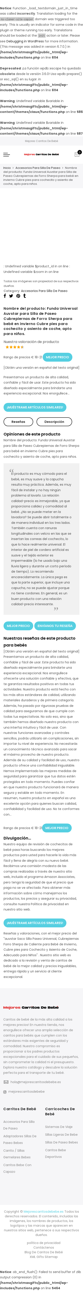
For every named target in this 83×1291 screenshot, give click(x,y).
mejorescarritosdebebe (24, 1091)
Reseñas (18, 422)
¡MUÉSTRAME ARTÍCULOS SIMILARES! (35, 407)
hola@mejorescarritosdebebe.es (36, 1082)
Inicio (7, 168)
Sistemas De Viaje (59, 1127)
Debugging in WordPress (25, 41)
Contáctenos (43, 1247)
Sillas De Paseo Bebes (61, 1142)
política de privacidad (43, 1243)
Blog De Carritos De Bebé (44, 1252)
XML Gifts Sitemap (44, 1257)
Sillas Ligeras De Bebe (61, 1134)
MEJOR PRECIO (57, 357)
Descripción (54, 422)
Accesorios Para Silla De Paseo (37, 168)
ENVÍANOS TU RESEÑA (55, 626)
